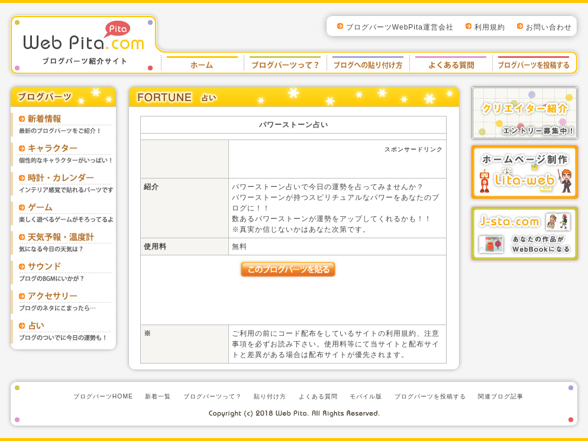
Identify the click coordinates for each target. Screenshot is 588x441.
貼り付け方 (368, 63)
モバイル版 (366, 396)
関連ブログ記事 (501, 396)
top (294, 3)
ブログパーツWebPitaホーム (202, 63)
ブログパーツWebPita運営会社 (400, 27)
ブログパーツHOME (103, 396)
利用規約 (489, 27)
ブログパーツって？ (212, 396)
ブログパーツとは (285, 63)
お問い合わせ (549, 27)
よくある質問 (450, 63)
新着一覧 (158, 396)
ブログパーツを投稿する (532, 63)
